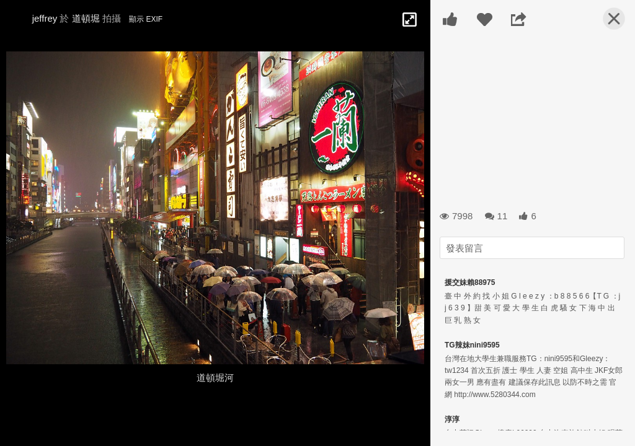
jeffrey (45, 18)
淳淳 (452, 419)
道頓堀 (86, 18)
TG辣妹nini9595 (472, 345)
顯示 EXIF (145, 19)
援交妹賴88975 (470, 282)
